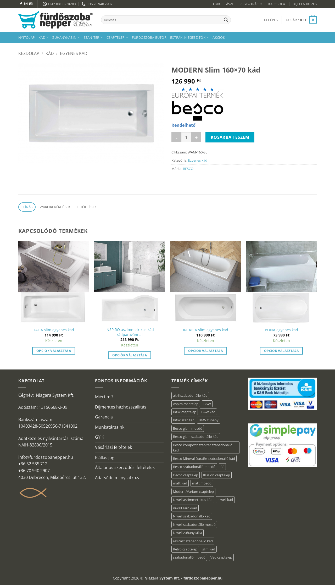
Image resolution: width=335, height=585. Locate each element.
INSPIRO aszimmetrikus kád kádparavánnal (129, 332)
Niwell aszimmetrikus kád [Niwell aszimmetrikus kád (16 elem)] (193, 499)
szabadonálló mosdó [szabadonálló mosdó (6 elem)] (189, 557)
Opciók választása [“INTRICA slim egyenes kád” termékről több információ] (205, 351)
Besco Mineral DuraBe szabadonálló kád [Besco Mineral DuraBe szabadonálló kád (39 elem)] (204, 458)
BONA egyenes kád (281, 330)
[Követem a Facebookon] (21, 4)
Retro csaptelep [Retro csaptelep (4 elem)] (185, 549)
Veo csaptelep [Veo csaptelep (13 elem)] (221, 557)
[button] (271, 20)
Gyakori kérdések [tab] (54, 207)
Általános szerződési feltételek (125, 467)
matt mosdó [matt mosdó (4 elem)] (201, 483)
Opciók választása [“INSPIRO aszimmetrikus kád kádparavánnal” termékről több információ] (129, 355)
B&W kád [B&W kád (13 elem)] (208, 412)
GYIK (216, 4)
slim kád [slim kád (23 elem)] (208, 549)
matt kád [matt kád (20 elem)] (180, 483)
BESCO (188, 168)
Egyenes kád (73, 53)
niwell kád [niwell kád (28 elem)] (225, 499)
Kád (43, 37)
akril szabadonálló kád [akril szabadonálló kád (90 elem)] (190, 395)
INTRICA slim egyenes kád (205, 330)
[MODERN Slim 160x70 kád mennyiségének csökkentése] (176, 137)
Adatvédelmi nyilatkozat (118, 478)
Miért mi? (104, 397)
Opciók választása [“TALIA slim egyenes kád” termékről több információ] (53, 351)
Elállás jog (104, 457)
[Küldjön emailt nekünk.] (30, 4)
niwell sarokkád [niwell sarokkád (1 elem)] (185, 508)
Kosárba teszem (230, 137)
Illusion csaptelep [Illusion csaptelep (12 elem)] (216, 475)
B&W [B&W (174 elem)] (207, 403)
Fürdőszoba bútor (149, 37)
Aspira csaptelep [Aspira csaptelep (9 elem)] (185, 403)
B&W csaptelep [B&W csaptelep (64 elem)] (184, 412)
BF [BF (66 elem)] (222, 466)
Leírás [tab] (27, 207)
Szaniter (93, 37)
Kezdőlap (28, 53)
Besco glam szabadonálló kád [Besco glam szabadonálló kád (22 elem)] (196, 436)
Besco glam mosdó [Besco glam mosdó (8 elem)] (187, 428)
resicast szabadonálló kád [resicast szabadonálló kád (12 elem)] (193, 541)
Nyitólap (26, 37)
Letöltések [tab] (87, 207)
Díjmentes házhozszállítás (120, 407)
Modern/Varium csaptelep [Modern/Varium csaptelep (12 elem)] (193, 491)
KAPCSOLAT (277, 4)
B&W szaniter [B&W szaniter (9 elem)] (183, 420)
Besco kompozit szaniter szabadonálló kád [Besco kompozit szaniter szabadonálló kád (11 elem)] (202, 447)
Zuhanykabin (66, 37)
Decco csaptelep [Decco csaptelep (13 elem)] (185, 475)
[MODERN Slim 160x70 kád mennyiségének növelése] (196, 137)
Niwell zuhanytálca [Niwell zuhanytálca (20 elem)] (187, 532)
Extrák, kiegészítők (189, 37)
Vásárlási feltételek (113, 447)
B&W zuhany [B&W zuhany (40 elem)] (209, 420)
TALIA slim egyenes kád (53, 330)
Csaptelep (117, 37)
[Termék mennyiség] (186, 137)
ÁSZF (230, 4)
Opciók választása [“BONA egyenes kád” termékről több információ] (281, 351)
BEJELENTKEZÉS (305, 4)
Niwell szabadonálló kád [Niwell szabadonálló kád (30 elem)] (191, 516)
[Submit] (225, 19)
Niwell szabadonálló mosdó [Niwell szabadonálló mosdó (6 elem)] (194, 524)
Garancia (104, 417)
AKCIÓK (219, 37)
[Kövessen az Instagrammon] (25, 4)
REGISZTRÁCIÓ (250, 4)
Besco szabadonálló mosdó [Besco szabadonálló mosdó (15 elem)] (194, 466)
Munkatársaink (109, 427)
